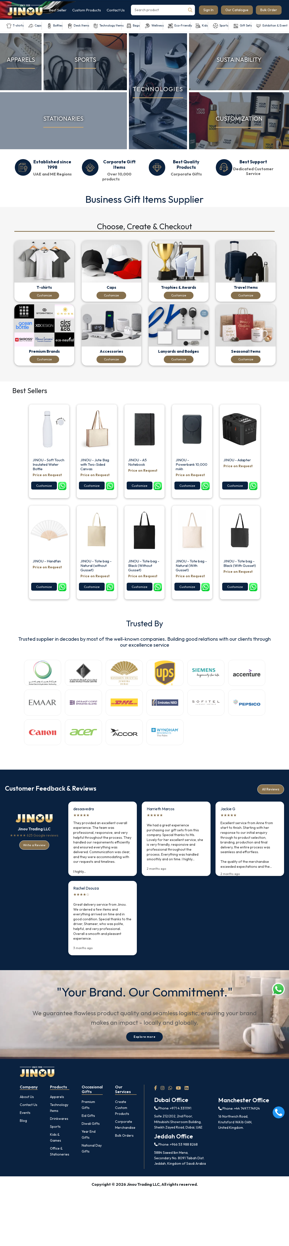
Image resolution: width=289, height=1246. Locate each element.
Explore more (144, 1053)
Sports (55, 1142)
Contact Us (116, 10)
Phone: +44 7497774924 (239, 1124)
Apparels (57, 1113)
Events (25, 1129)
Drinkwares (59, 1134)
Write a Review (34, 861)
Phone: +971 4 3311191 (172, 1124)
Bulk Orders (124, 1151)
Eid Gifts (88, 1131)
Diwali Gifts (91, 1139)
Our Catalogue (236, 10)
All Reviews (270, 805)
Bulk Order (268, 10)
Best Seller (58, 10)
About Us (27, 1113)
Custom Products (86, 10)
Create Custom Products (122, 1123)
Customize (45, 296)
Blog (23, 1136)
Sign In (208, 10)
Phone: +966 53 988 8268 (176, 1160)
